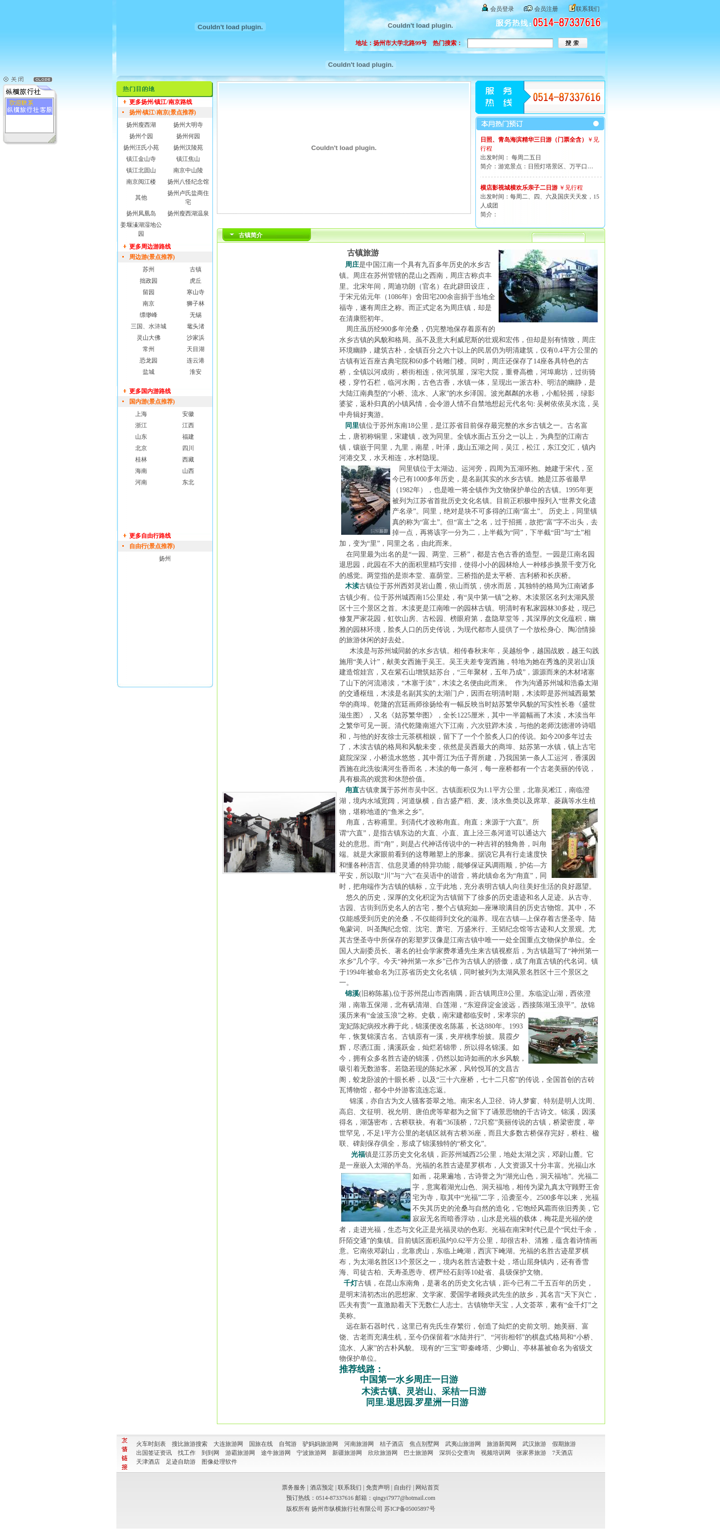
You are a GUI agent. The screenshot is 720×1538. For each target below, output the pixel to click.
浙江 (141, 425)
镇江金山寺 (141, 158)
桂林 (141, 459)
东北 (188, 482)
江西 (188, 425)
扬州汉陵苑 (188, 147)
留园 (148, 292)
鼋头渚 (196, 326)
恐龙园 (148, 360)
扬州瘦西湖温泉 (188, 213)
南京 (148, 303)
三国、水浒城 (148, 326)
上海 (141, 413)
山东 (141, 436)
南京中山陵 (188, 170)
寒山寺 (196, 292)
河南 (141, 482)
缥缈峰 (148, 314)
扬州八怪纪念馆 (188, 181)
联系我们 (588, 8)
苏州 (148, 269)
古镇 (196, 269)
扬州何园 (188, 136)
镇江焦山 (188, 158)
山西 (188, 470)
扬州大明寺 (188, 124)
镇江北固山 (141, 170)
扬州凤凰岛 (141, 213)
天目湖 (196, 349)
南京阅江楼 (141, 181)
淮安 (196, 371)
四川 (188, 448)
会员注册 (546, 8)
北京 (141, 448)
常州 (148, 349)
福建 (188, 436)
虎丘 (196, 280)
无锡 (196, 314)
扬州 (165, 558)
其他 (141, 197)
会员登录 (502, 8)
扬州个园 (141, 136)
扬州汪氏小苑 (141, 147)
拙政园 (148, 280)
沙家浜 (196, 337)
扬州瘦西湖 (141, 124)
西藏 (188, 459)
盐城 (148, 371)
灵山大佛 (148, 337)
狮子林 (196, 303)
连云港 (196, 360)
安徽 (188, 413)
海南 (141, 470)
